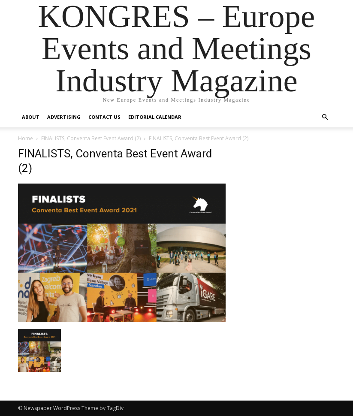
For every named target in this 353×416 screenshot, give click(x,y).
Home (25, 138)
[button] (325, 117)
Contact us (104, 117)
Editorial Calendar (154, 117)
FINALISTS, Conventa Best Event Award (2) (91, 138)
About (30, 117)
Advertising (64, 117)
